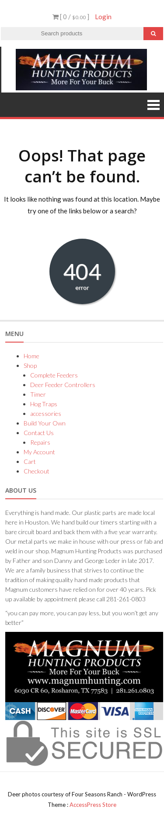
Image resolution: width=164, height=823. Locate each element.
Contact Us (39, 432)
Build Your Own (45, 423)
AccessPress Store (93, 804)
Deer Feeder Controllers (62, 384)
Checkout (36, 471)
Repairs (40, 442)
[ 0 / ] (70, 17)
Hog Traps (43, 404)
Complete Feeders (54, 375)
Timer (38, 394)
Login (103, 17)
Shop (30, 365)
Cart (30, 461)
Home (31, 356)
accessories (45, 413)
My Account (39, 452)
